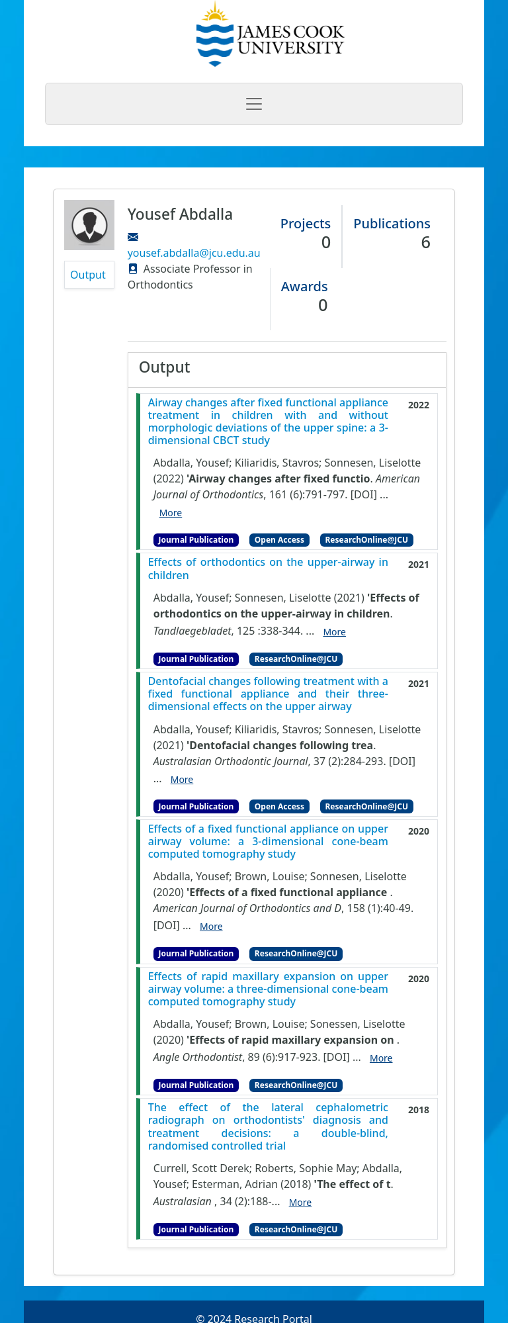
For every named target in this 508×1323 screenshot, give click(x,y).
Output (88, 274)
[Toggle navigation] (254, 104)
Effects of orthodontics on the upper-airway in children (268, 568)
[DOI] (364, 494)
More (171, 512)
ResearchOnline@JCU (366, 539)
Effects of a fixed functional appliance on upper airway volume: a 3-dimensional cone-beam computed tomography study (268, 842)
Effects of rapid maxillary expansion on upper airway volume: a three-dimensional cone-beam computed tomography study (268, 989)
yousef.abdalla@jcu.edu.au (194, 253)
